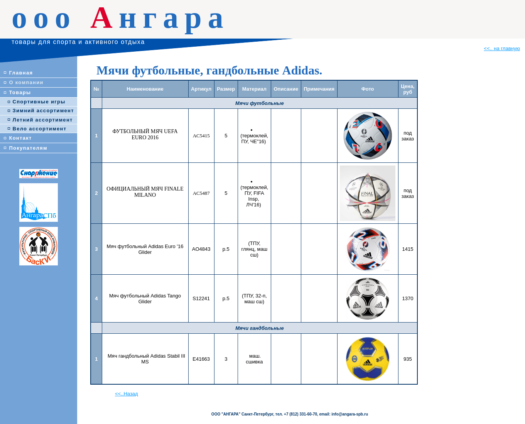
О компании (26, 82)
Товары (20, 92)
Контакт (20, 138)
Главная (21, 73)
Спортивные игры (39, 102)
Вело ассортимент (40, 129)
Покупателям (28, 148)
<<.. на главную (502, 48)
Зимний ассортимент (43, 110)
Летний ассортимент (43, 120)
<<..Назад (126, 394)
